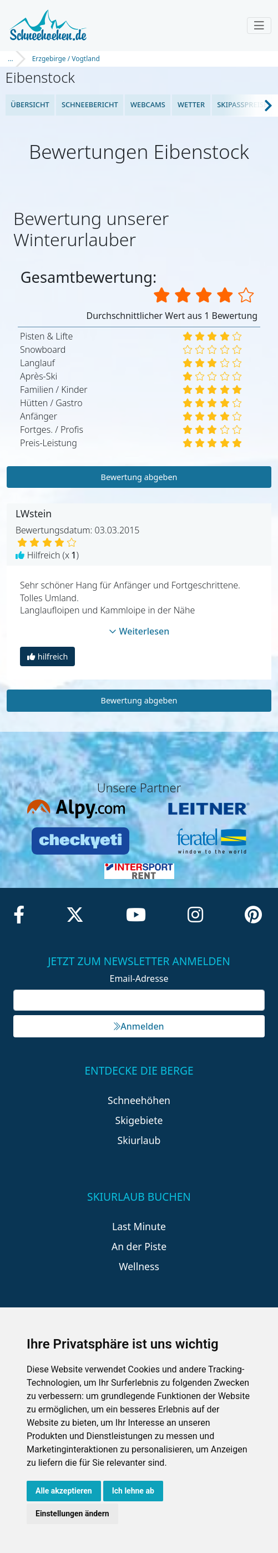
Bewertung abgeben (139, 477)
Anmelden (139, 1026)
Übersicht (30, 104)
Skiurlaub (139, 1140)
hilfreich (47, 656)
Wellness (139, 1266)
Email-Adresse (139, 978)
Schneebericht (90, 104)
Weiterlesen (139, 631)
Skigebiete (139, 1120)
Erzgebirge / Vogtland (66, 58)
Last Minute (139, 1226)
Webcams (147, 104)
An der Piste (139, 1246)
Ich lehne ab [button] (133, 1490)
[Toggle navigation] (259, 25)
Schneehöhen (139, 1100)
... (10, 58)
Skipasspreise (242, 104)
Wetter (191, 104)
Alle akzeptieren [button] (64, 1490)
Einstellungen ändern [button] (72, 1513)
